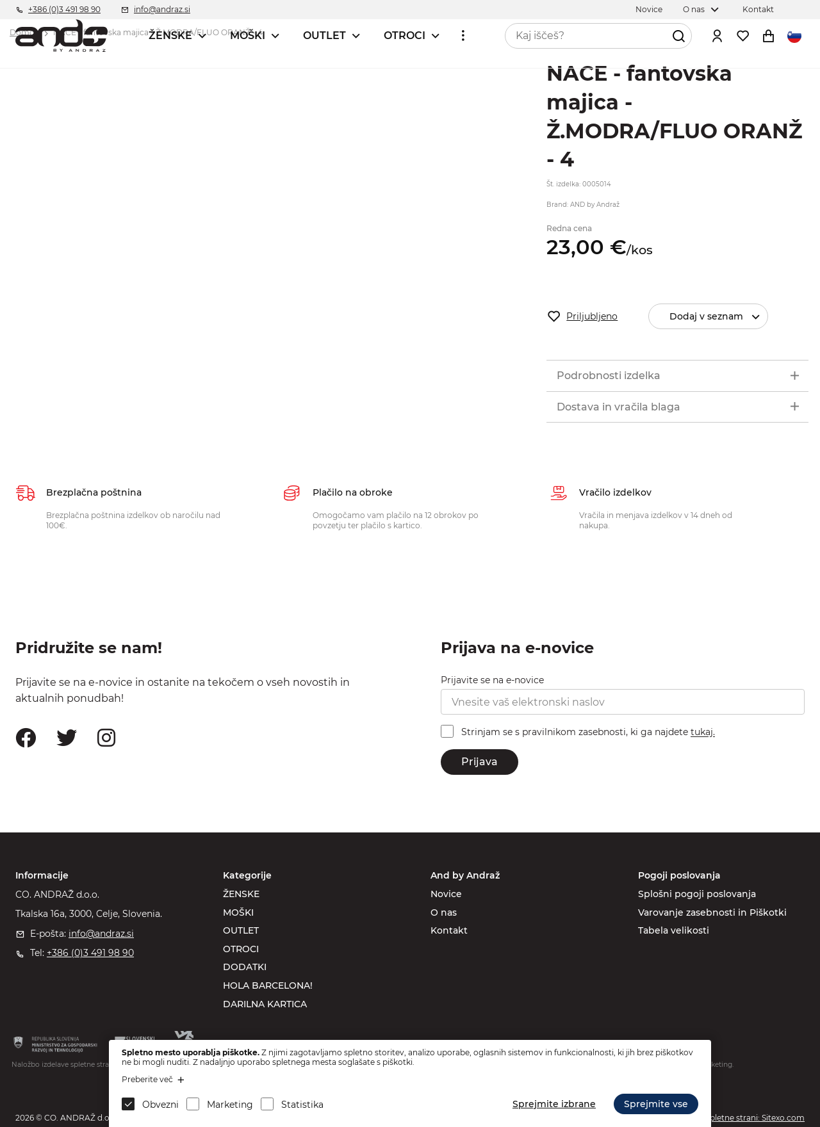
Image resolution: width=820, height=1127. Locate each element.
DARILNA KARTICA (265, 1004)
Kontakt (449, 930)
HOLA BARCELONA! (268, 985)
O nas (443, 912)
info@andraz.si (101, 933)
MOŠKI (247, 35)
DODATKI (244, 967)
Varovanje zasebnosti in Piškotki (712, 912)
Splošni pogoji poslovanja (697, 894)
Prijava (479, 762)
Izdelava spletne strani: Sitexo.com (739, 1118)
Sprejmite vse (656, 1104)
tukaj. (703, 732)
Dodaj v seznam (718, 316)
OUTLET (324, 35)
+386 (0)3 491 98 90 (90, 953)
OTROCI (404, 35)
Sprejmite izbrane (554, 1104)
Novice (446, 894)
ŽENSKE (170, 35)
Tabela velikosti (673, 930)
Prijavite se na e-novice (492, 680)
